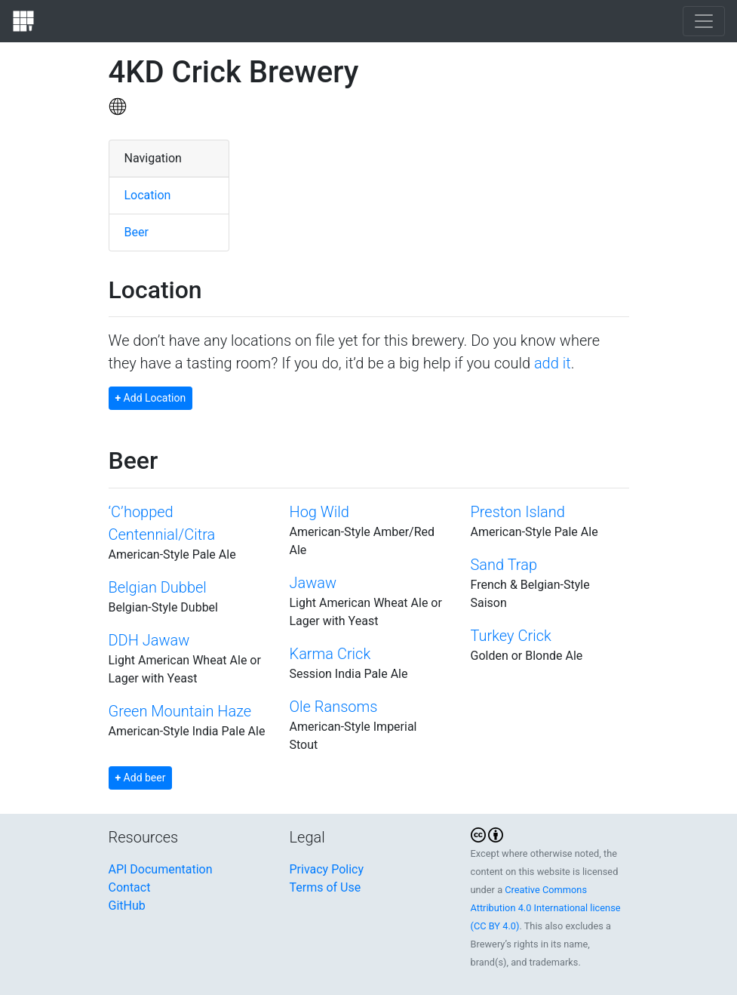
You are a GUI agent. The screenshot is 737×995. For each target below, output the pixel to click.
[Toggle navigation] (704, 21)
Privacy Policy (327, 869)
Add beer (140, 778)
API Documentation (161, 869)
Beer (136, 232)
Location (147, 195)
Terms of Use (325, 887)
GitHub (127, 905)
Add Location (150, 398)
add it (552, 363)
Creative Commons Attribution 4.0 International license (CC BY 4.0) (546, 908)
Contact (130, 887)
